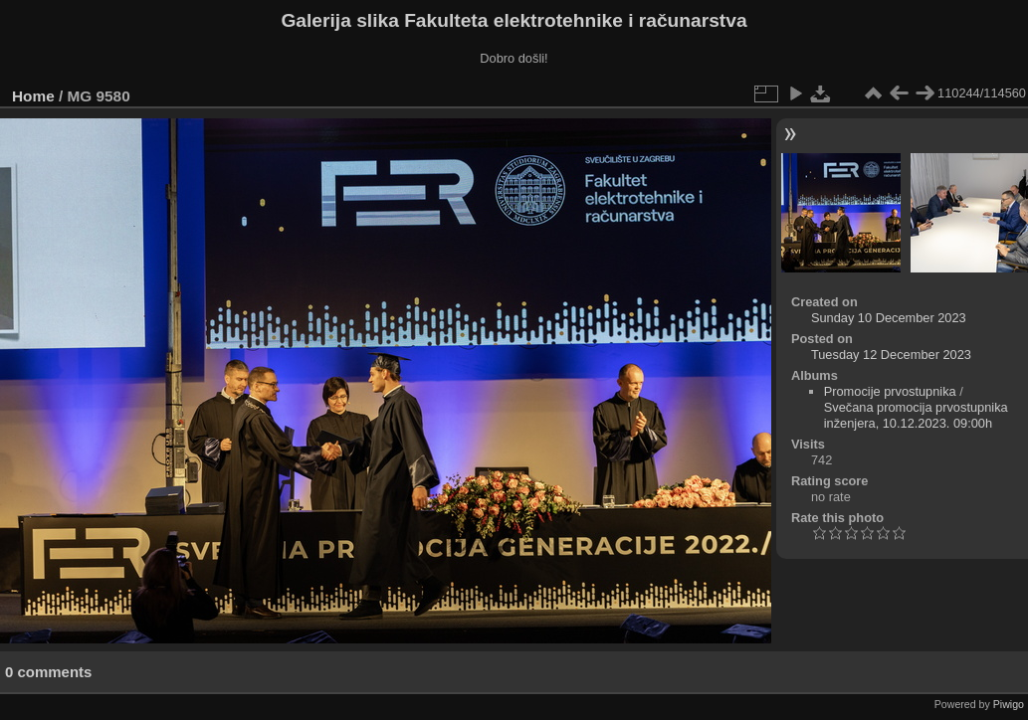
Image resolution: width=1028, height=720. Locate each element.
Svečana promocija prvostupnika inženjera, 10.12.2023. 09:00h (916, 415)
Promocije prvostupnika (890, 391)
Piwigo (1008, 704)
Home (33, 96)
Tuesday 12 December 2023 (891, 354)
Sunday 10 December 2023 (888, 317)
